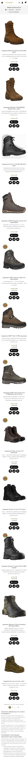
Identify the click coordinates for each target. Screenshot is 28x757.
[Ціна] (12, 20)
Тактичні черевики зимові (14, 11)
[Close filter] (26, 3)
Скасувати (9, 753)
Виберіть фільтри (20, 753)
